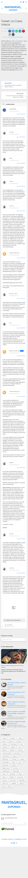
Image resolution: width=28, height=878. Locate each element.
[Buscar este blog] (14, 639)
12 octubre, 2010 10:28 (14, 160)
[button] (9, 31)
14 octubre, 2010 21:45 (14, 464)
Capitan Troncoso (14, 253)
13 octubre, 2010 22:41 (14, 295)
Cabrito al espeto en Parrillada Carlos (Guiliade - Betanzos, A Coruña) (16, 713)
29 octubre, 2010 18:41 (14, 570)
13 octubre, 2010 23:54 (14, 393)
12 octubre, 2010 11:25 (14, 208)
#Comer (16, 37)
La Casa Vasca (14, 41)
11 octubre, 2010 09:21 (14, 134)
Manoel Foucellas (14, 351)
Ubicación (19, 70)
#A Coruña (10, 37)
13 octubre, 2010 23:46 (14, 353)
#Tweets (20, 37)
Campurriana (12, 109)
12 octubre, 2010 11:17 (13, 183)
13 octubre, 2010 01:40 (14, 255)
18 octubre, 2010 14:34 (14, 536)
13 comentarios (20, 28)
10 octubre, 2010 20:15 (14, 111)
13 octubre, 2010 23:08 (14, 325)
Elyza (13, 839)
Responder (21, 114)
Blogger (24, 839)
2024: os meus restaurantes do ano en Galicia (12, 666)
